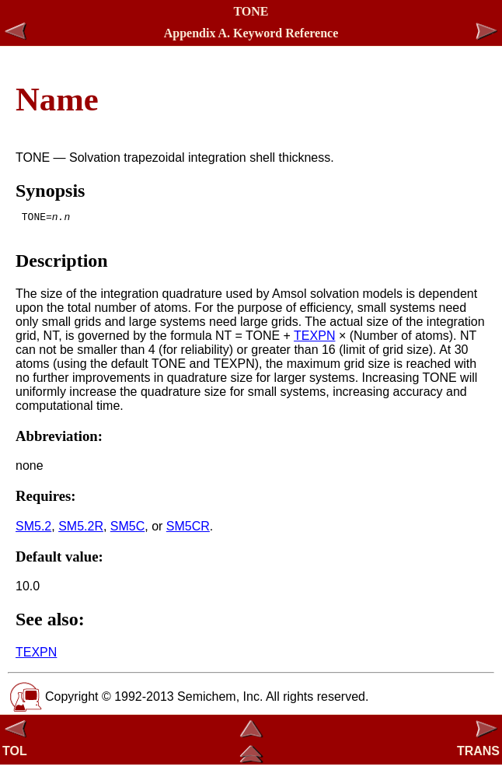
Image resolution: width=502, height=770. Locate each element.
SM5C (127, 530)
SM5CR (188, 530)
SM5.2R (80, 530)
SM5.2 (33, 530)
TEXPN (314, 340)
